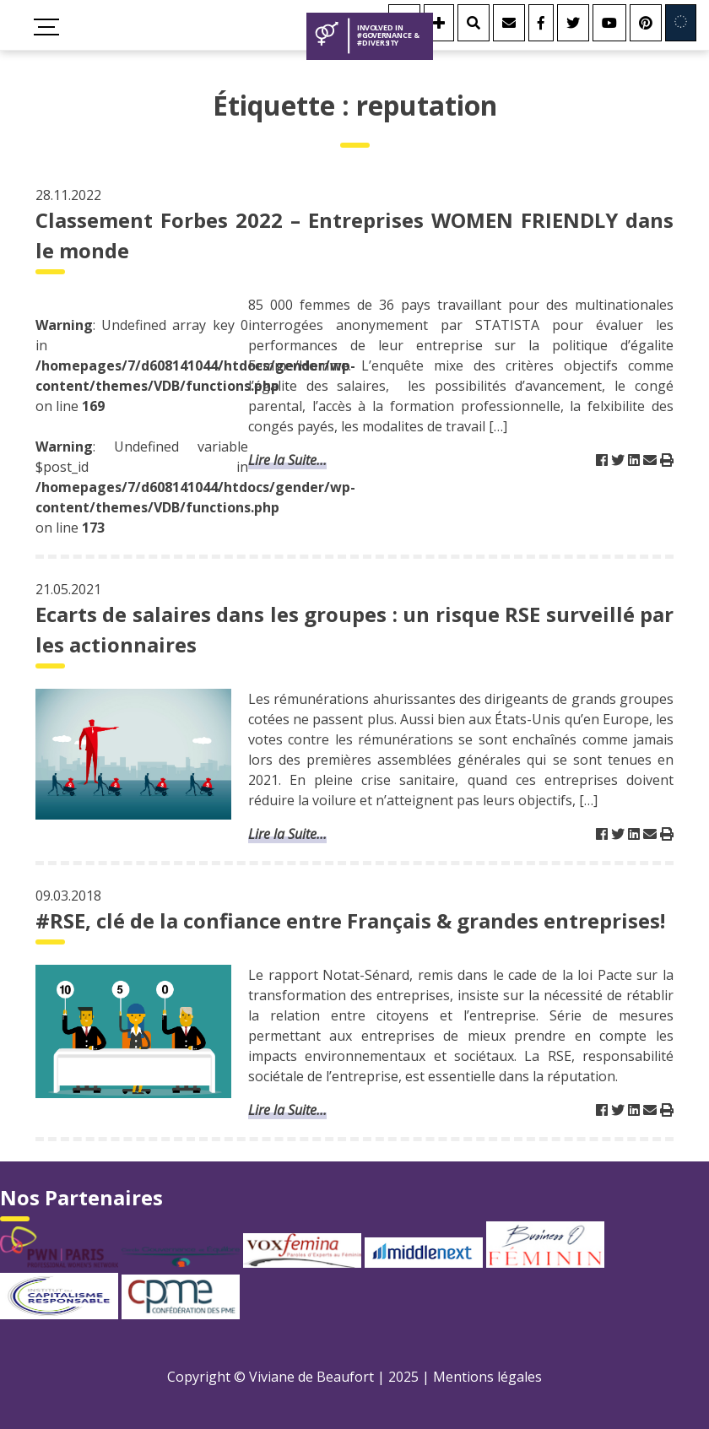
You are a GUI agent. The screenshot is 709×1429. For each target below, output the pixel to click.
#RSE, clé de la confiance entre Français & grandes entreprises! (350, 920)
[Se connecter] (439, 22)
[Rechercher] (473, 22)
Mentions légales (487, 1376)
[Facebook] (541, 22)
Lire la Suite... (287, 460)
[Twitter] (573, 22)
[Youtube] (609, 22)
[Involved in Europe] (680, 22)
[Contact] (509, 22)
